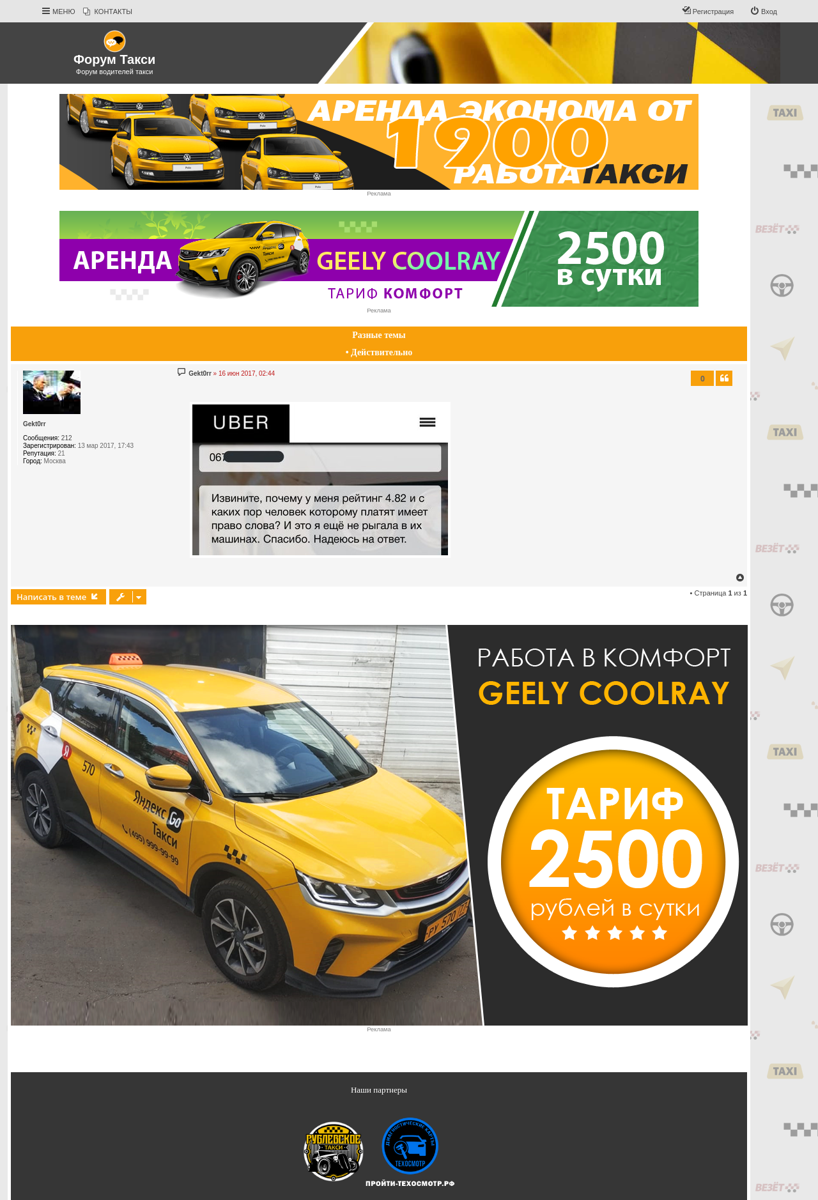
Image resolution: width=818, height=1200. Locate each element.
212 (66, 438)
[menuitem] (107, 11)
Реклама (378, 193)
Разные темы (378, 335)
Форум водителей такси (114, 71)
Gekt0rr (34, 423)
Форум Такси (114, 59)
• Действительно (379, 352)
